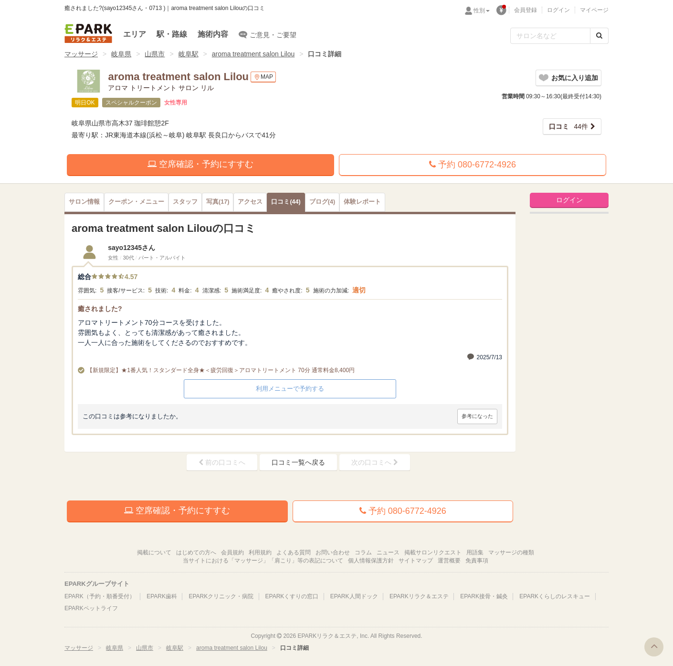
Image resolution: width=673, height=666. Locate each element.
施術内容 (213, 34)
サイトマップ (416, 560)
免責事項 (476, 560)
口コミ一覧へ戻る (298, 462)
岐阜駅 (189, 54)
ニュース (388, 552)
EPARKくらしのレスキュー (554, 596)
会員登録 (525, 10)
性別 (481, 10)
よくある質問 (293, 552)
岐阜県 (121, 54)
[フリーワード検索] (550, 36)
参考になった (477, 416)
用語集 (475, 552)
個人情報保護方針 (371, 560)
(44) (285, 201)
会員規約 (232, 552)
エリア (134, 34)
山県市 (155, 54)
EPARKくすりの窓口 (292, 596)
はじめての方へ (196, 552)
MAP (263, 77)
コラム (363, 552)
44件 (568, 126)
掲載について (154, 552)
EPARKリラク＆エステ (88, 33)
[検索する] (599, 35)
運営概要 (449, 560)
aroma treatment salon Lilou (253, 54)
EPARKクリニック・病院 (221, 596)
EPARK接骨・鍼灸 (484, 596)
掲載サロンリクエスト (433, 552)
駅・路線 (172, 34)
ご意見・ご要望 (267, 34)
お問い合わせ (332, 552)
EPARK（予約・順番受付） (99, 596)
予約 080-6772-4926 (472, 164)
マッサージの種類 (511, 552)
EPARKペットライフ (91, 608)
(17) (217, 201)
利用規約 (260, 552)
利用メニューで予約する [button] (290, 388)
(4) (322, 201)
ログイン (558, 10)
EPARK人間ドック (354, 596)
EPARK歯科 (162, 596)
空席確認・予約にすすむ (200, 164)
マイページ (594, 10)
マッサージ (81, 54)
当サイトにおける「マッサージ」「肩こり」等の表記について (263, 560)
